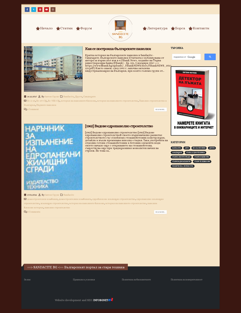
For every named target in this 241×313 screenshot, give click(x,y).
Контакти (198, 28)
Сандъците (89, 96)
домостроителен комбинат (42, 199)
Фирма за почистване (150, 300)
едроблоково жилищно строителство (113, 199)
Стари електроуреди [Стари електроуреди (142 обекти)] (181, 157)
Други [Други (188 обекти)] (212, 148)
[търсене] (185, 57)
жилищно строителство (54, 203)
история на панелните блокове (78, 100)
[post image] (53, 69)
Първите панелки (46, 105)
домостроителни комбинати (75, 199)
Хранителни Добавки (125, 300)
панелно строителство (57, 207)
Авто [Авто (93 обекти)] (187, 148)
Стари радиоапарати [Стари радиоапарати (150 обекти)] (181, 161)
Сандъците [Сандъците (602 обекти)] (177, 152)
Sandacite (68, 96)
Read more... (160, 109)
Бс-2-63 (31, 100)
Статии (64, 28)
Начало (44, 28)
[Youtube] (46, 9)
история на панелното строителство (117, 100)
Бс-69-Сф (41, 100)
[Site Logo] (120, 28)
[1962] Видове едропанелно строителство (119, 126)
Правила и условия (84, 279)
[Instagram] (53, 9)
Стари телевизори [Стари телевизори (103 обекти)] (202, 161)
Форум (84, 28)
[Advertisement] (195, 221)
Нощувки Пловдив (174, 300)
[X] (33, 9)
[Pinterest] (40, 9)
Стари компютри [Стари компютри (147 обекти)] (201, 157)
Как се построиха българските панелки (118, 48)
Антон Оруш (52, 96)
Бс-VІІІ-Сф (54, 100)
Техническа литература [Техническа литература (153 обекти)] (182, 166)
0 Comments (33, 211)
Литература (155, 28)
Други (78, 96)
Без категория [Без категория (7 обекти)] (199, 148)
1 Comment (33, 109)
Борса (178, 28)
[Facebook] (27, 9)
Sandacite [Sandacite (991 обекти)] (176, 148)
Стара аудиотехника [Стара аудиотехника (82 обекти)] (195, 152)
